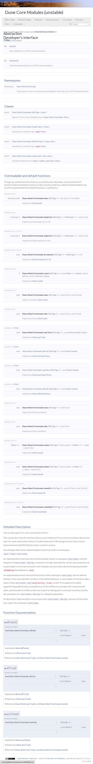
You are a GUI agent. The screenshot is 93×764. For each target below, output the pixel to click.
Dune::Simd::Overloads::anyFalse (36, 370)
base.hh (12, 46)
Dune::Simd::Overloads (26, 86)
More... (67, 117)
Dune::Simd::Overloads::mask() (54, 658)
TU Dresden (49, 758)
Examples (18, 24)
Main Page (10, 19)
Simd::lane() (37, 203)
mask (79, 273)
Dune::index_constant (43, 161)
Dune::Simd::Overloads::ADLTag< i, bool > (29, 112)
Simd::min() (42, 318)
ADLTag (52, 198)
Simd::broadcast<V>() (41, 259)
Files (8, 24)
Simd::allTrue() (38, 356)
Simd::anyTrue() (38, 337)
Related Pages (24, 19)
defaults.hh (14, 60)
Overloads (73, 559)
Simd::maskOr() (38, 493)
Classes (79, 20)
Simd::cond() (37, 281)
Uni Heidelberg (60, 758)
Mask (68, 273)
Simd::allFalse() (38, 393)
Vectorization (17, 40)
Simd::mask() (37, 452)
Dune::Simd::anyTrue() (25, 658)
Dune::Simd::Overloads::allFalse (35, 389)
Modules (38, 19)
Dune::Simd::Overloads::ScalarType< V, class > (31, 127)
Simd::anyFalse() (39, 375)
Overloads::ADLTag (24, 563)
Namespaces (53, 20)
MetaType (69, 217)
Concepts (67, 19)
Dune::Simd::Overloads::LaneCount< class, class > (32, 156)
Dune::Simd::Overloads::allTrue (35, 351)
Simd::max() (43, 300)
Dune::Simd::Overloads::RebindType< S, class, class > (34, 141)
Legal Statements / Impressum (27, 758)
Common (6, 40)
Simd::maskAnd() (39, 512)
